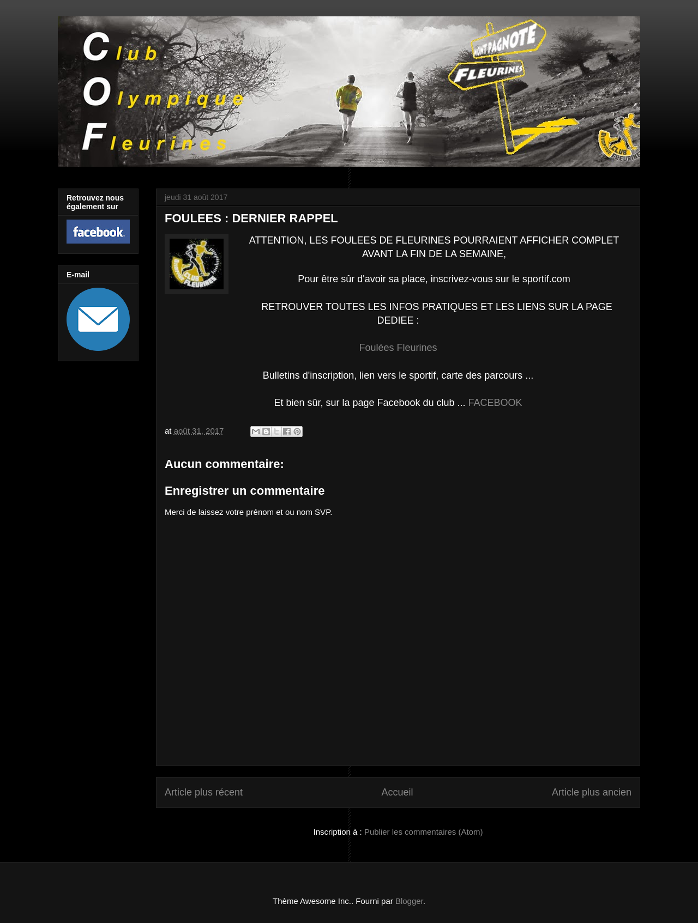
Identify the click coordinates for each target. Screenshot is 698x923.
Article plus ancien (591, 792)
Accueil (397, 792)
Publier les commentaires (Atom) (423, 831)
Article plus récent (204, 792)
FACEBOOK (495, 402)
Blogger (409, 901)
